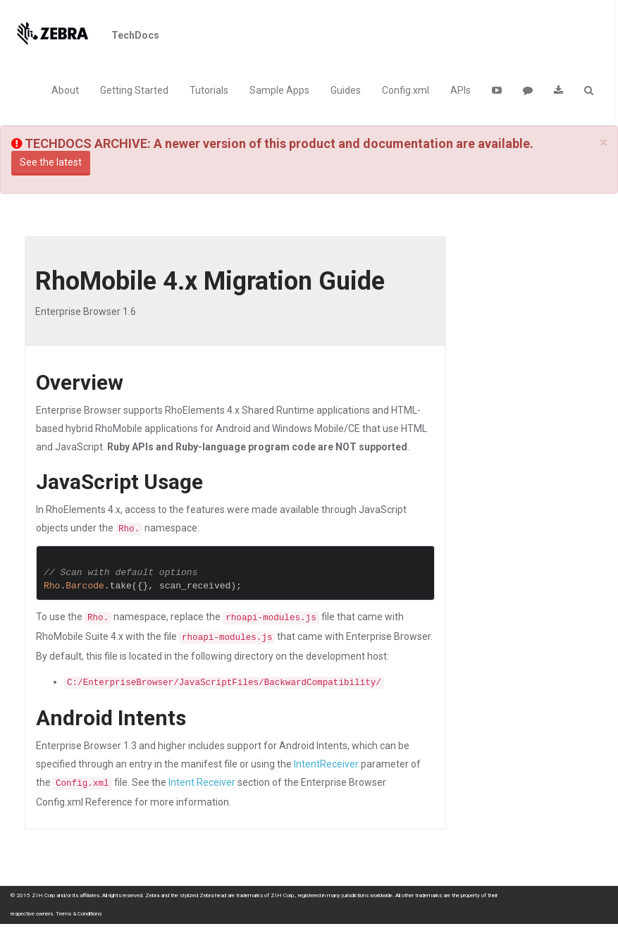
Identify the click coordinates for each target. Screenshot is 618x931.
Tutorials (209, 90)
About (65, 90)
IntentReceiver (326, 764)
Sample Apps (279, 90)
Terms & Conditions (78, 914)
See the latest (51, 162)
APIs (460, 90)
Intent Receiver (201, 782)
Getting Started (134, 90)
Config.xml (405, 90)
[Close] (603, 142)
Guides (345, 90)
